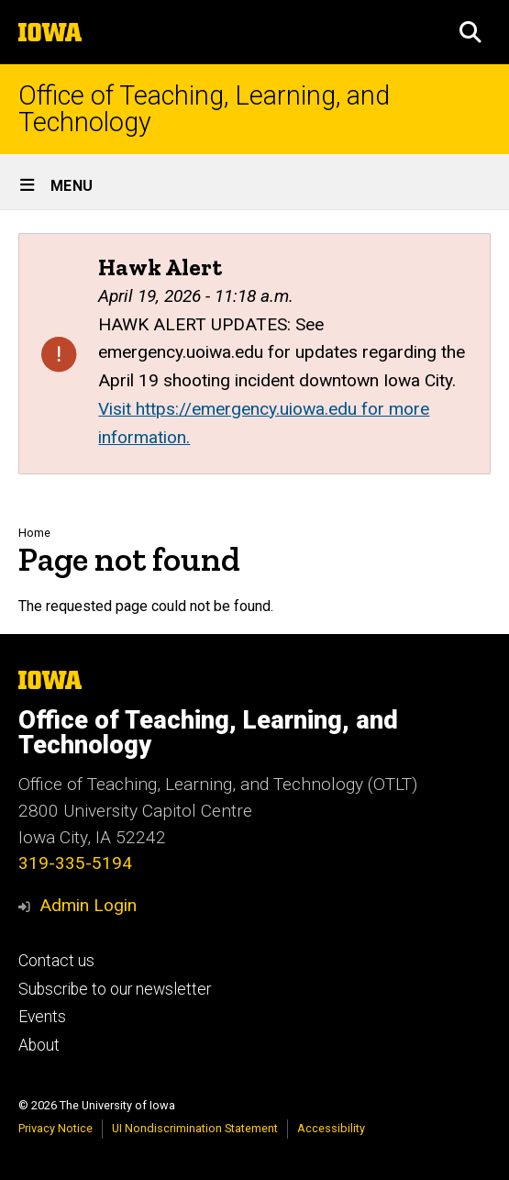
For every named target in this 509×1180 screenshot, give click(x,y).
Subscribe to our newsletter (114, 989)
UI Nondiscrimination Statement (195, 1128)
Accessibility (331, 1128)
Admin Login (88, 905)
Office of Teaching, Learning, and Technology (204, 109)
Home (34, 533)
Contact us (56, 961)
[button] (470, 32)
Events (42, 1016)
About (39, 1045)
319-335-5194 (75, 863)
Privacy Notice (55, 1128)
